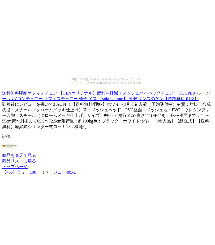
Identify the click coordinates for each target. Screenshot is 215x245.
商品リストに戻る (19, 161)
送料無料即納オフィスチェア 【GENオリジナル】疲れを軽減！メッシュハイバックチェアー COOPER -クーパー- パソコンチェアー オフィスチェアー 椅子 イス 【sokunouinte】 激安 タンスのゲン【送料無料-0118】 (106, 95)
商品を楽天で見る (19, 155)
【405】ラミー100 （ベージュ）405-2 (39, 172)
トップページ (15, 166)
